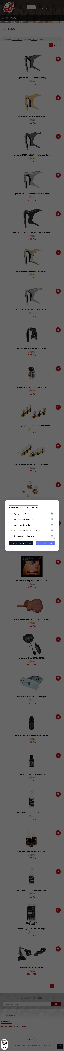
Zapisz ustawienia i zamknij (21, 543)
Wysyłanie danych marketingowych (27, 530)
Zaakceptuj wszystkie (45, 543)
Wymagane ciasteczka (22, 514)
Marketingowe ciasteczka (23, 519)
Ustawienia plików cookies (23, 507)
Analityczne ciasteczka (22, 525)
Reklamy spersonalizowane (24, 536)
